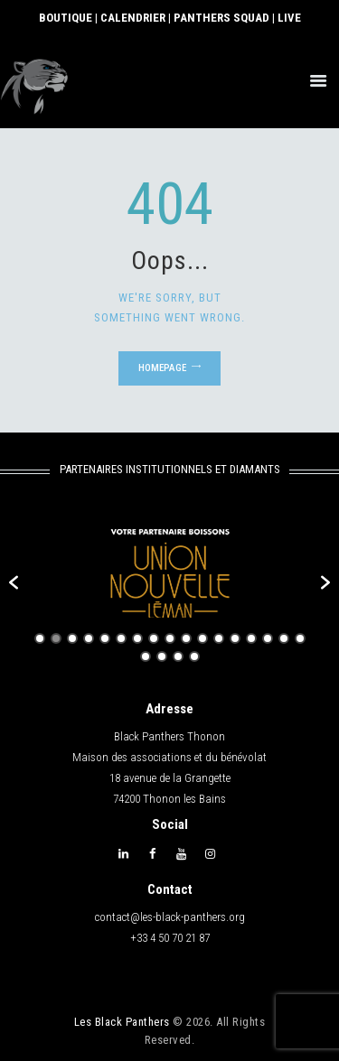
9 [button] (170, 638)
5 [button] (104, 638)
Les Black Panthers (122, 1021)
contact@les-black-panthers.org (170, 917)
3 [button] (72, 638)
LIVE (289, 17)
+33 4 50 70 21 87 (170, 938)
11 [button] (202, 638)
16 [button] (283, 638)
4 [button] (88, 638)
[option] (169, 573)
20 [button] (178, 656)
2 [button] (56, 638)
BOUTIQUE (65, 17)
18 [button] (145, 656)
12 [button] (218, 638)
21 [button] (194, 656)
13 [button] (235, 638)
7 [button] (137, 638)
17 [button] (300, 638)
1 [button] (39, 638)
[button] (13, 582)
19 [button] (161, 656)
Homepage (162, 368)
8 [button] (153, 638)
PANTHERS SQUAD (221, 17)
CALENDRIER (132, 17)
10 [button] (186, 638)
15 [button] (267, 638)
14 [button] (251, 638)
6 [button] (121, 638)
